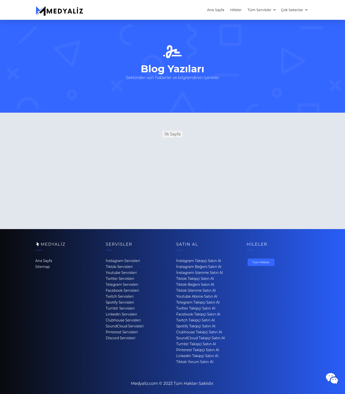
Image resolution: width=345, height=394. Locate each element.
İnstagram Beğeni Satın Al (199, 266)
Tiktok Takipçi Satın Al (195, 278)
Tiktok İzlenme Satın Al (196, 290)
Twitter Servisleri (120, 278)
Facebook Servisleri (122, 290)
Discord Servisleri (121, 338)
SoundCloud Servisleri (125, 326)
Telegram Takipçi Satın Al (198, 302)
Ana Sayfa (215, 10)
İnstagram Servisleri (123, 261)
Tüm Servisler (259, 10)
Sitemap (42, 266)
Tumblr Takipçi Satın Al (196, 344)
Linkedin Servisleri (121, 314)
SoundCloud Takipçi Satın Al (200, 338)
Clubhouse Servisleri (123, 320)
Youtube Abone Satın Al (196, 296)
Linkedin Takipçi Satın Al (197, 356)
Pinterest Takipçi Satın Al (197, 350)
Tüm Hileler (261, 262)
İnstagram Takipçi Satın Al (198, 261)
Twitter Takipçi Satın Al (195, 308)
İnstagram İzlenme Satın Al (199, 272)
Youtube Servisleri (121, 272)
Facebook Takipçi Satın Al (198, 314)
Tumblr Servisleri (120, 308)
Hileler (236, 10)
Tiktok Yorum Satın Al (194, 362)
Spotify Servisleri (120, 302)
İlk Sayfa (172, 134)
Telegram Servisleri (122, 284)
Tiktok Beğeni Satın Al (195, 284)
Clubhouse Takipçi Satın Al (199, 332)
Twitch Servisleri (120, 296)
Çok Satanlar (292, 10)
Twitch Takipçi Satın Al (195, 320)
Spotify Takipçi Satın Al (195, 326)
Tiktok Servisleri (119, 266)
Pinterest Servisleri (122, 332)
